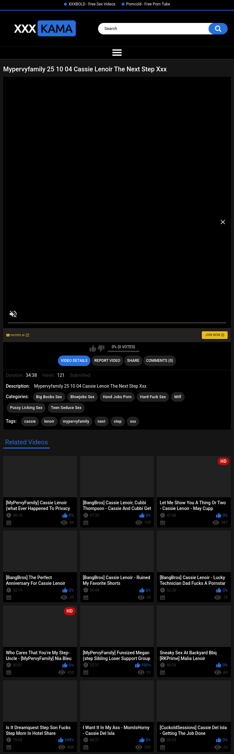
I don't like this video (101, 348)
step (118, 421)
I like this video (92, 348)
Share (133, 360)
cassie (30, 421)
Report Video (107, 360)
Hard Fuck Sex (153, 397)
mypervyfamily (76, 421)
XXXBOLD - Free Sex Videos (91, 4)
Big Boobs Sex (49, 397)
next (101, 421)
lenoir (49, 421)
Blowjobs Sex (82, 397)
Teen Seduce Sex (66, 408)
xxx (133, 421)
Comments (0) (159, 360)
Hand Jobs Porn (117, 397)
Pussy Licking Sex (26, 408)
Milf (177, 397)
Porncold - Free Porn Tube (148, 4)
